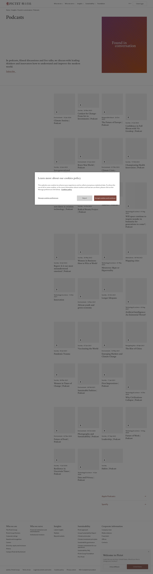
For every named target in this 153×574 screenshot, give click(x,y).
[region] (77, 188)
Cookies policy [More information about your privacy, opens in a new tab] (66, 190)
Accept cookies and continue (105, 198)
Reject (84, 198)
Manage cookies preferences (48, 198)
